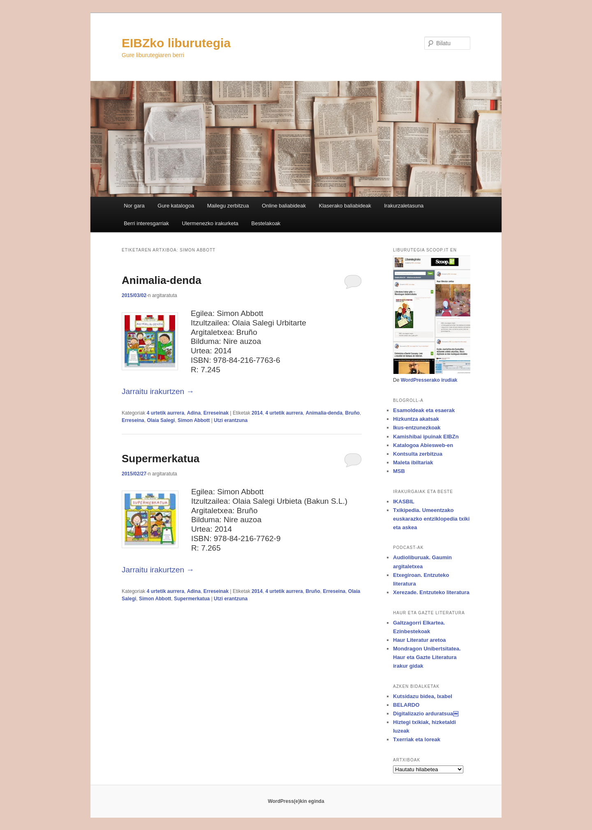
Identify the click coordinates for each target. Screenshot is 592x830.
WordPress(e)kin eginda (296, 801)
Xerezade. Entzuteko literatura (431, 592)
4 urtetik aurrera (165, 413)
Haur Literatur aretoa (419, 640)
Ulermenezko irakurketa (210, 223)
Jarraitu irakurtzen (158, 391)
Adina (194, 413)
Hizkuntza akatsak (416, 419)
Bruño (352, 413)
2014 (257, 413)
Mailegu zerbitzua (228, 206)
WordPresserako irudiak (429, 380)
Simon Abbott (194, 420)
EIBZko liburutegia (176, 43)
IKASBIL (403, 501)
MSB (399, 471)
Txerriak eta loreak (416, 739)
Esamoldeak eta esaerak (424, 410)
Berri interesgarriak (146, 223)
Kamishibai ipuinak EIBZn (426, 436)
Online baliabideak (284, 206)
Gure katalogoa (175, 206)
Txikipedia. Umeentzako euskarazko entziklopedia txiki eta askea (431, 518)
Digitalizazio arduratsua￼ (425, 713)
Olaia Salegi (161, 420)
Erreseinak (216, 413)
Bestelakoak (265, 223)
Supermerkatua (160, 458)
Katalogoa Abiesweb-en (423, 445)
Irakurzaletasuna (403, 206)
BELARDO (406, 705)
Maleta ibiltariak (413, 462)
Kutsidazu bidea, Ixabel (422, 696)
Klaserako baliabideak (345, 206)
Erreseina (133, 420)
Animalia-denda (161, 280)
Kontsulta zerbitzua (417, 454)
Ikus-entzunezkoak (417, 427)
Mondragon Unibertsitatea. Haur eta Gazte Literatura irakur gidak (427, 657)
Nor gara (134, 206)
